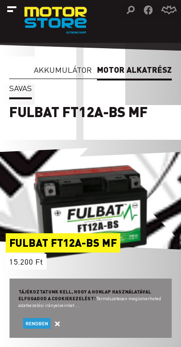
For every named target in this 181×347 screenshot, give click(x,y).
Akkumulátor (63, 70)
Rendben (37, 323)
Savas (20, 88)
